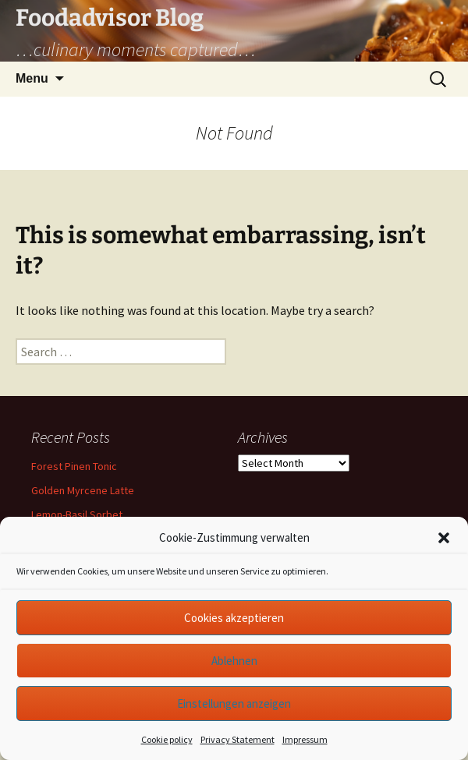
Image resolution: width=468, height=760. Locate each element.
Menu (32, 78)
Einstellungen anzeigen (234, 703)
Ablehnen (234, 660)
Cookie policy (167, 739)
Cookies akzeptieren (234, 617)
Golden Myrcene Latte (82, 490)
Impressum (305, 739)
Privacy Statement (237, 739)
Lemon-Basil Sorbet (76, 514)
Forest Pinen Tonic (74, 466)
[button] (444, 538)
